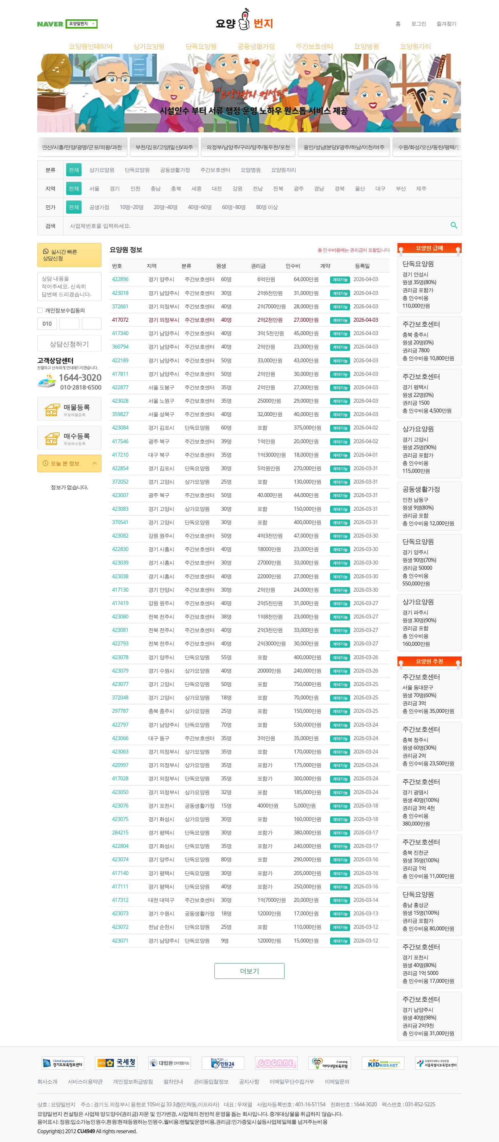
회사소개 (47, 1081)
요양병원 (366, 45)
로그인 (418, 23)
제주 (421, 188)
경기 (115, 188)
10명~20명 (131, 207)
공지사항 (249, 1081)
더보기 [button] (249, 970)
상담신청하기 (69, 343)
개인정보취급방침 (133, 1081)
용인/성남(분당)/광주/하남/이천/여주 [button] (344, 147)
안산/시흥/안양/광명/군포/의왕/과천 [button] (82, 147)
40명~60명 (200, 207)
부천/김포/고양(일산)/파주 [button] (164, 147)
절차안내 (173, 1081)
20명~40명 (165, 207)
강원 (237, 188)
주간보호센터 (314, 45)
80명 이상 (267, 207)
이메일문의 (337, 1081)
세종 (196, 188)
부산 (401, 188)
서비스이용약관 (85, 1081)
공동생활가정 (255, 45)
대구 (380, 188)
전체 (74, 169)
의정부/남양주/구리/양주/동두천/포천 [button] (248, 147)
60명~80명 (234, 207)
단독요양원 (200, 45)
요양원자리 (415, 45)
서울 (94, 188)
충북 (176, 188)
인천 (135, 188)
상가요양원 (148, 45)
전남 (258, 188)
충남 (155, 188)
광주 (299, 188)
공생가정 (99, 207)
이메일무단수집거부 (291, 1081)
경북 (339, 188)
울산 (360, 188)
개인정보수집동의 (65, 310)
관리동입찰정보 (211, 1081)
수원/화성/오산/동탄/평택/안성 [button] (432, 147)
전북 (278, 188)
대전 (217, 188)
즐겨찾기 (446, 23)
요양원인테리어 (90, 45)
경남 (319, 188)
